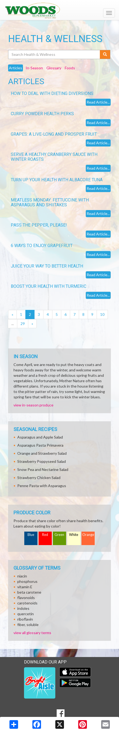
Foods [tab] (70, 68)
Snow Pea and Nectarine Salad (42, 469)
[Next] (32, 323)
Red (45, 535)
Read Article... (98, 102)
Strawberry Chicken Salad (38, 477)
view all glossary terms (32, 632)
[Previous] (12, 314)
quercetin (25, 613)
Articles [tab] (15, 68)
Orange (88, 535)
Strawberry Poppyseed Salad (41, 461)
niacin (22, 576)
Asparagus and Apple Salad (40, 437)
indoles (23, 608)
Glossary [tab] (53, 68)
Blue (31, 535)
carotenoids (27, 603)
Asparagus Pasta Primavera (40, 445)
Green (59, 535)
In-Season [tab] (34, 68)
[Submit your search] (105, 54)
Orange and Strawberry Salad (42, 453)
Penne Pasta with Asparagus (41, 485)
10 (102, 314)
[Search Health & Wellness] (54, 54)
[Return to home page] (59, 10)
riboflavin (25, 619)
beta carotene (29, 592)
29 (23, 323)
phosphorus (27, 581)
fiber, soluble (28, 624)
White (73, 535)
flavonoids (26, 597)
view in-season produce (33, 405)
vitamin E (24, 586)
